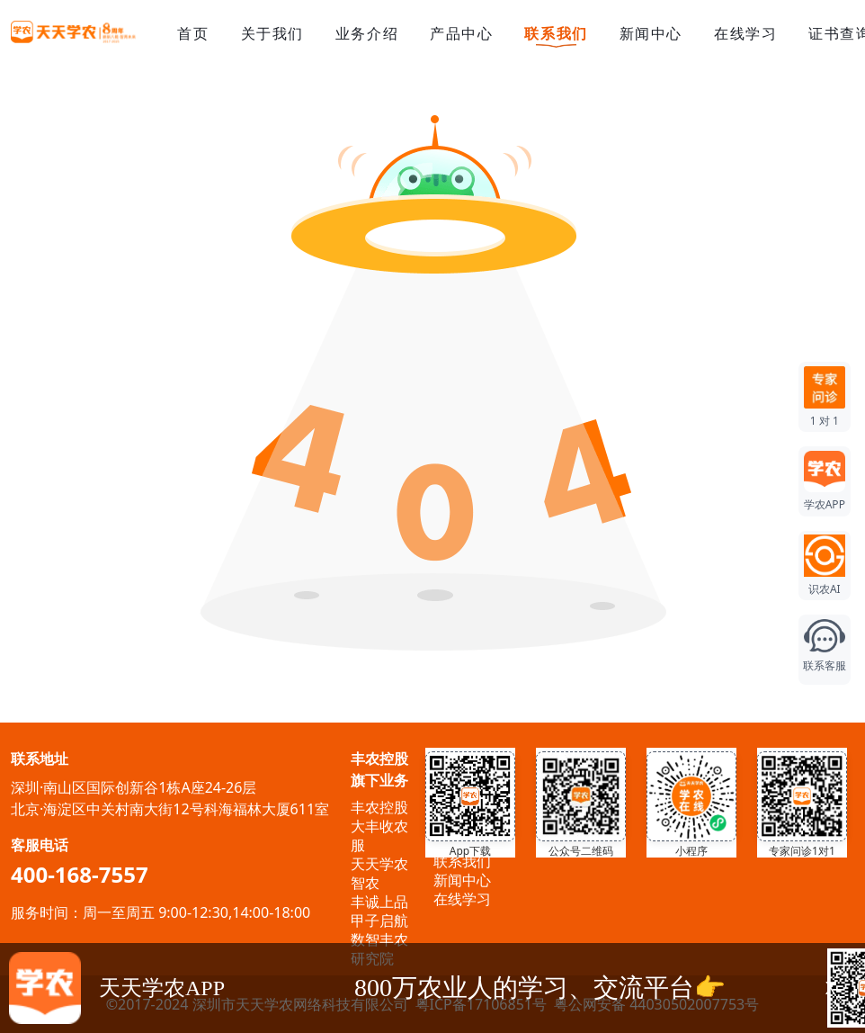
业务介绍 (366, 33)
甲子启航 (379, 920)
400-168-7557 (79, 874)
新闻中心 (651, 33)
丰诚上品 (379, 902)
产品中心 (461, 33)
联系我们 (555, 34)
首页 (193, 33)
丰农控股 (379, 807)
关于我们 (272, 33)
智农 (365, 883)
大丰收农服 (379, 835)
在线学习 (745, 33)
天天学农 (379, 864)
